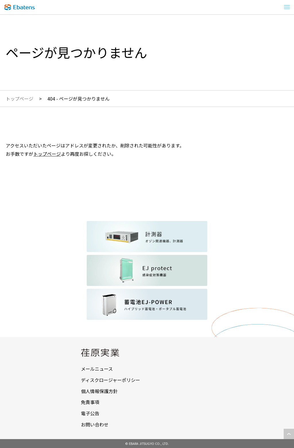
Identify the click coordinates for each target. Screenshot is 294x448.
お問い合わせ (95, 424)
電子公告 (90, 413)
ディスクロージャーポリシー (110, 379)
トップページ (19, 98)
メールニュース (97, 368)
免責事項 (90, 402)
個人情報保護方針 (99, 391)
